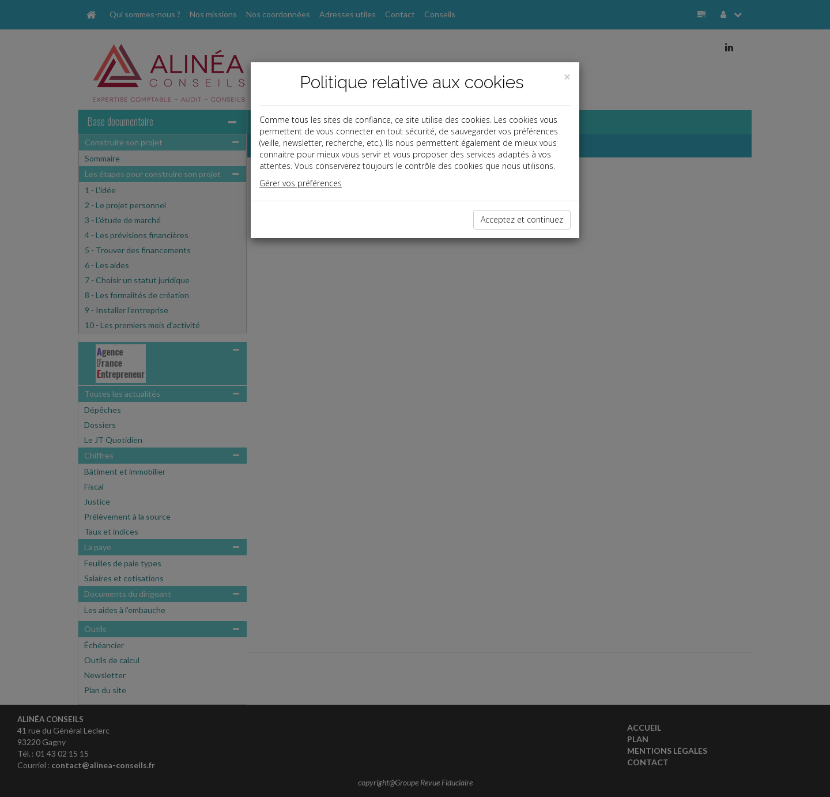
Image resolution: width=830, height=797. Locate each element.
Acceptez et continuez (522, 219)
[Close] (567, 77)
